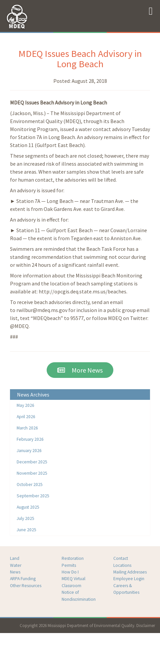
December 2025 (32, 462)
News (15, 572)
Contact (120, 558)
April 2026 (26, 416)
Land (14, 558)
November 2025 (32, 473)
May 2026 (25, 405)
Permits (69, 565)
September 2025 (33, 496)
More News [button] (80, 370)
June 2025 (26, 530)
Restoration (73, 558)
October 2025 (30, 484)
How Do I (70, 572)
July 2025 (25, 518)
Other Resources (25, 585)
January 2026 (29, 450)
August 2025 (28, 507)
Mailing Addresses (130, 572)
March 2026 (27, 428)
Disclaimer (145, 625)
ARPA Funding (23, 578)
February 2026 (30, 439)
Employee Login (128, 578)
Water (15, 565)
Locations (122, 565)
